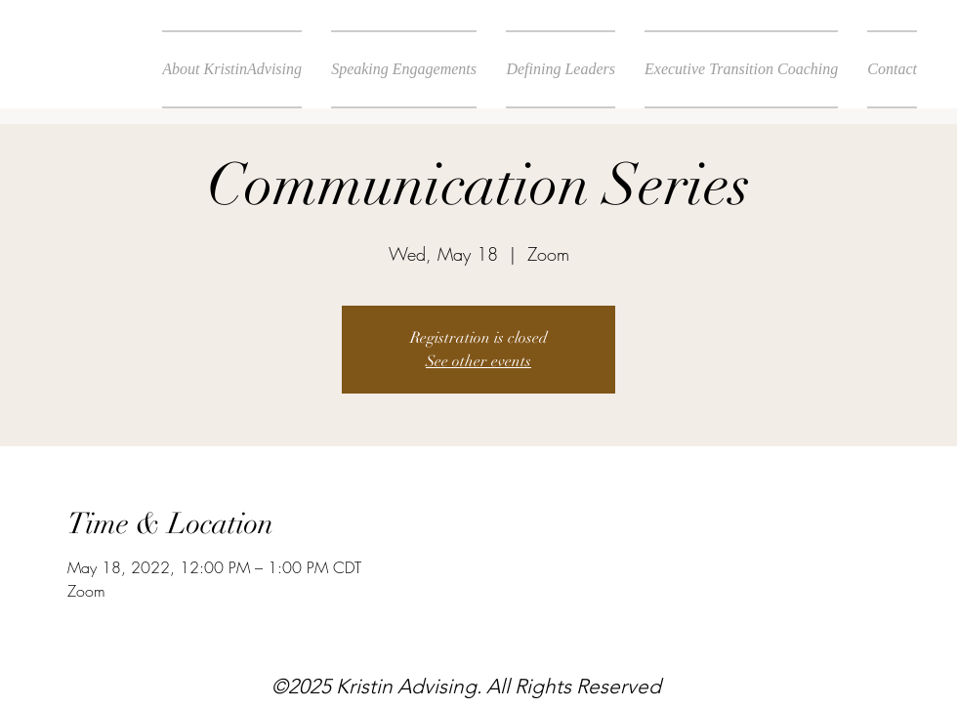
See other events (478, 361)
